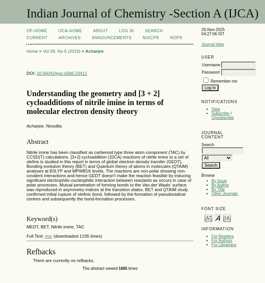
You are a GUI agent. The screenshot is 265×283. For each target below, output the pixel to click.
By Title (218, 189)
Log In (126, 31)
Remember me (224, 81)
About (100, 31)
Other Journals (225, 194)
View (216, 109)
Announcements (112, 38)
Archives (70, 38)
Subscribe (220, 113)
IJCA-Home (70, 31)
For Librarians (224, 245)
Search (154, 31)
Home (32, 51)
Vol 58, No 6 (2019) (61, 51)
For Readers (223, 236)
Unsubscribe (223, 118)
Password (211, 72)
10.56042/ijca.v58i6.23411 (62, 73)
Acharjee (94, 51)
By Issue (219, 181)
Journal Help (212, 44)
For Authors (222, 240)
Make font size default (218, 217)
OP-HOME (36, 31)
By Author (220, 185)
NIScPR (151, 38)
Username (211, 65)
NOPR (176, 38)
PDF (48, 236)
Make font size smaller (208, 217)
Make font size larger (227, 217)
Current (36, 38)
